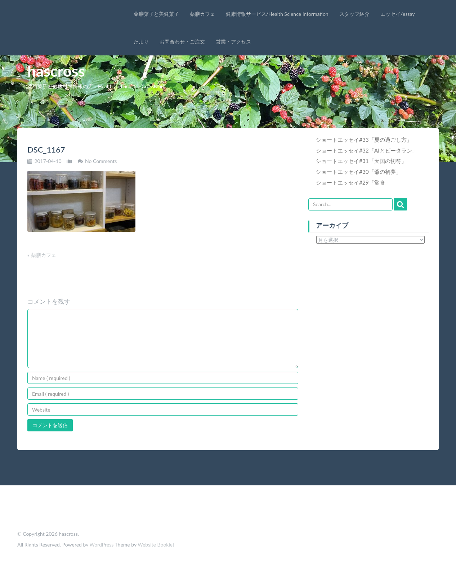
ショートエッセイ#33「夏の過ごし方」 (364, 139)
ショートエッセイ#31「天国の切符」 (361, 161)
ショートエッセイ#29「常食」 (353, 182)
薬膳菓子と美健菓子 (156, 14)
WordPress (101, 544)
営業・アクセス (233, 41)
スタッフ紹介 (354, 14)
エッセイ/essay (397, 14)
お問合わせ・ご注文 (182, 41)
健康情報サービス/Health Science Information (277, 14)
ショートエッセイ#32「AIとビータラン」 (366, 150)
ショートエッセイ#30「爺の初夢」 (358, 171)
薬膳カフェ (202, 14)
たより (141, 41)
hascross (56, 71)
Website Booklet (156, 544)
